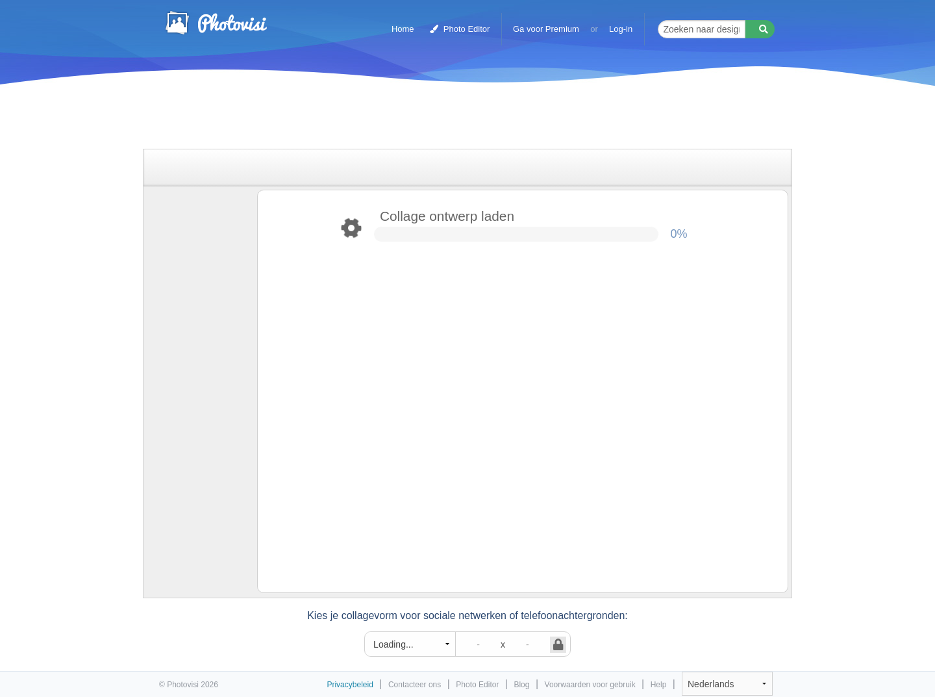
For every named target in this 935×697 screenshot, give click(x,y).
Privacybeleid (350, 684)
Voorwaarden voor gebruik (590, 684)
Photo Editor (460, 29)
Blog (521, 684)
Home (403, 29)
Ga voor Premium (546, 29)
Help (659, 684)
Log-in (620, 29)
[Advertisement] (454, 118)
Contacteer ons (414, 684)
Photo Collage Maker (215, 23)
